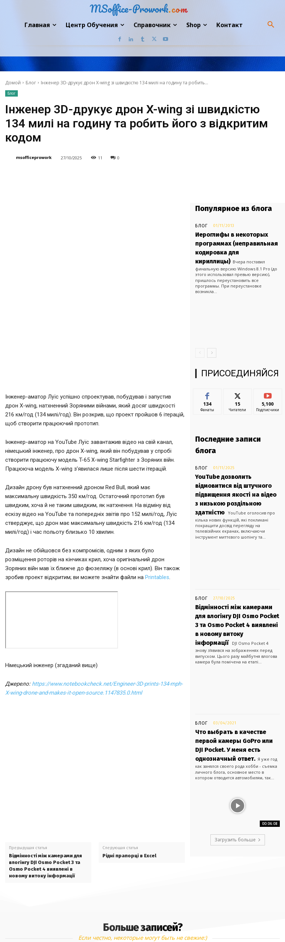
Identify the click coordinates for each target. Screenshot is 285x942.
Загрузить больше (237, 772)
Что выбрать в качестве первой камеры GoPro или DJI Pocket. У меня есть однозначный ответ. (235, 685)
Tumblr (152, 921)
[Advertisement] (95, 680)
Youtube (221, 921)
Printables (157, 498)
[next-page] (211, 337)
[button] (271, 25)
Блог (31, 82)
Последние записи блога (228, 429)
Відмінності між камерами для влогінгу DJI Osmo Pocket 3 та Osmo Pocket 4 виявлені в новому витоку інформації (45, 787)
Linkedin (117, 921)
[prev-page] (199, 337)
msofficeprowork (34, 157)
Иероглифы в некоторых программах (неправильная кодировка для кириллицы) (229, 239)
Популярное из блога (233, 208)
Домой (13, 82)
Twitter (186, 921)
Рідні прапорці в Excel (129, 777)
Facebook (78, 921)
